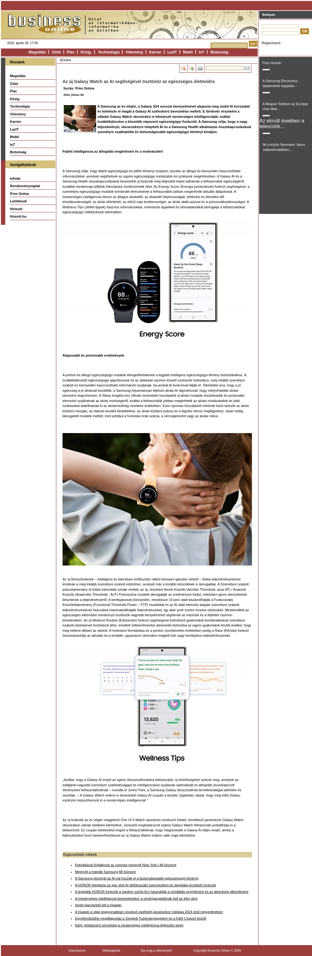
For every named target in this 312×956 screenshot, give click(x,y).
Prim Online (19, 194)
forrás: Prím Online (79, 88)
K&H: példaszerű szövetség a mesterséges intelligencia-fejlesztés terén (129, 925)
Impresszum (77, 950)
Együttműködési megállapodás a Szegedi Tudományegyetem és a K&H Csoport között (140, 918)
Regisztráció (271, 43)
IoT (201, 52)
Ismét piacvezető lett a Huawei (98, 905)
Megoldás (37, 52)
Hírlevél (16, 209)
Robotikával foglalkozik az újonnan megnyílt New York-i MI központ (125, 865)
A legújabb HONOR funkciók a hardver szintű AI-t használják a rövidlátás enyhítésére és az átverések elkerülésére (162, 892)
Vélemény (134, 52)
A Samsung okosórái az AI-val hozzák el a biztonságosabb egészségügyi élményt (136, 878)
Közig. (86, 52)
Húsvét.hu (18, 216)
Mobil (188, 52)
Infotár (15, 178)
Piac (71, 52)
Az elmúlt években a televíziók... (281, 123)
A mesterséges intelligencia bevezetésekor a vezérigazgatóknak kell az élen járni (136, 898)
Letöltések (18, 201)
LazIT (172, 52)
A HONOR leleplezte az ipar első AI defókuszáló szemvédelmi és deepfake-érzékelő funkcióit (145, 885)
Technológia (109, 52)
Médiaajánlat (111, 950)
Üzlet (56, 52)
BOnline (65, 60)
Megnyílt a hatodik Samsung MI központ (105, 872)
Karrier (155, 52)
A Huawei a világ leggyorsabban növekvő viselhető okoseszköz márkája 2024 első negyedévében (149, 912)
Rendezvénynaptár (25, 186)
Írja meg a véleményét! (156, 950)
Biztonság (219, 52)
